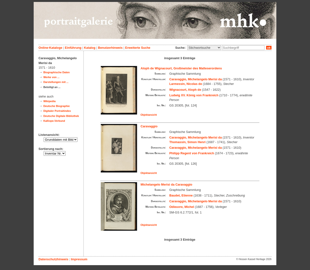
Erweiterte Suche (137, 47)
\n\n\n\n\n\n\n (204, 47)
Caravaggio (149, 126)
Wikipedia (49, 101)
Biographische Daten (56, 72)
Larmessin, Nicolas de (185, 84)
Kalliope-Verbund (54, 120)
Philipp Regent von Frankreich (191, 153)
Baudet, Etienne (181, 195)
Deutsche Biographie (56, 106)
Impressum (79, 259)
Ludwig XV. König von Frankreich (193, 95)
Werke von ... (51, 77)
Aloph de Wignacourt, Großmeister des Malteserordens (181, 68)
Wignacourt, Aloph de (185, 89)
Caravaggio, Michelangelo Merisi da (195, 79)
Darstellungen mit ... (56, 82)
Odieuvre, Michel (181, 207)
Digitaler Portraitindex (57, 110)
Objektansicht (148, 115)
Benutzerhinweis (110, 47)
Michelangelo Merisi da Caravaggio (166, 184)
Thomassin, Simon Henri (187, 142)
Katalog (89, 47)
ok (268, 47)
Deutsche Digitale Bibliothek (61, 116)
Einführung (73, 47)
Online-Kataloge (50, 47)
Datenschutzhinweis (53, 259)
